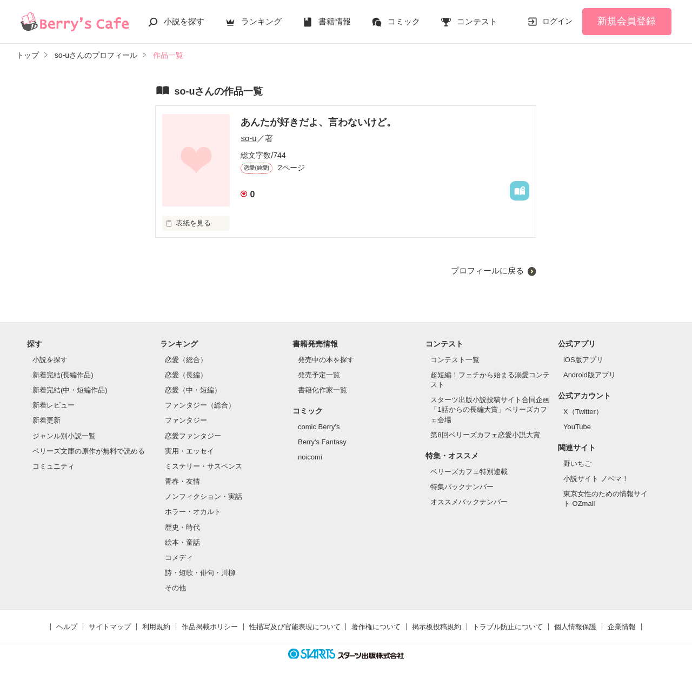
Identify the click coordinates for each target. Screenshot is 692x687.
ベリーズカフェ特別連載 (469, 472)
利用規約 (156, 627)
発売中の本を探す (326, 360)
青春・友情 (182, 481)
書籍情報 (334, 21)
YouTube (577, 427)
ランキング (261, 21)
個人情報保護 (575, 627)
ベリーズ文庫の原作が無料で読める (88, 451)
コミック (404, 21)
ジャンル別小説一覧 (64, 436)
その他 (175, 588)
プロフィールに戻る (487, 270)
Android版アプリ (589, 375)
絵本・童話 (182, 542)
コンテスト (477, 21)
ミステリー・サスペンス (203, 466)
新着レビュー (53, 405)
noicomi (310, 457)
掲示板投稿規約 (436, 627)
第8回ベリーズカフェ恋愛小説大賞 (485, 435)
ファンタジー (186, 420)
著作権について (376, 627)
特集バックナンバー (462, 487)
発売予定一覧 (319, 375)
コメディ (179, 557)
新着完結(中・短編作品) (70, 390)
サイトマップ (110, 627)
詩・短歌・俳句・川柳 (200, 573)
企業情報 (622, 627)
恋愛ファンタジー (193, 436)
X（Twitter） (583, 412)
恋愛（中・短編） (193, 390)
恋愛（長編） (186, 375)
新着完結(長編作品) (63, 375)
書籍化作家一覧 (322, 390)
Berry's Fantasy (322, 442)
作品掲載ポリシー (210, 627)
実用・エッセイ (189, 451)
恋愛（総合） (186, 360)
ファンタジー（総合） (200, 405)
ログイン (557, 21)
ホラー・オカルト (193, 512)
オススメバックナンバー (469, 502)
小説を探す (184, 21)
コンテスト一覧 (455, 360)
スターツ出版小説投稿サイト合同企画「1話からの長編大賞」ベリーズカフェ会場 (490, 409)
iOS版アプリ (583, 360)
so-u (248, 138)
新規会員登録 (626, 21)
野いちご (577, 463)
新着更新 (46, 420)
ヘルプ (66, 627)
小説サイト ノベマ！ (596, 479)
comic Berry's (319, 427)
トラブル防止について (508, 627)
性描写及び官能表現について (295, 627)
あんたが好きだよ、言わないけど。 (318, 122)
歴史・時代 (182, 527)
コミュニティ (53, 466)
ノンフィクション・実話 (203, 496)
